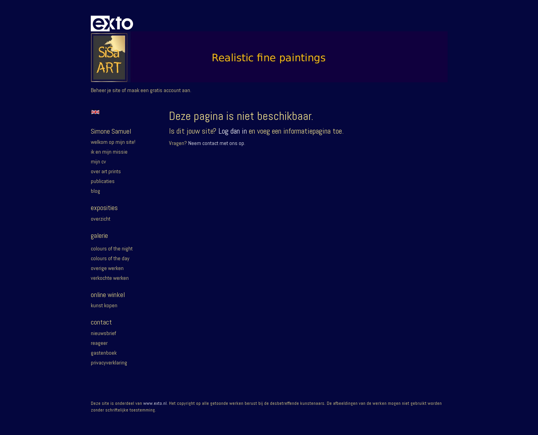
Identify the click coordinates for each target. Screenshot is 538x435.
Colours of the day (110, 258)
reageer (99, 342)
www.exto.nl (155, 403)
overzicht (100, 218)
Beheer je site (106, 90)
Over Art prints (106, 171)
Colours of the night (112, 248)
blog (95, 190)
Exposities (104, 207)
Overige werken (107, 268)
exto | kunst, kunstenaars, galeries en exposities (113, 23)
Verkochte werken (110, 277)
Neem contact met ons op (216, 143)
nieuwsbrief (103, 333)
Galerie (99, 235)
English (95, 112)
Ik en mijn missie (109, 151)
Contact (101, 321)
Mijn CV (98, 161)
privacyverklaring (109, 362)
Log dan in (232, 131)
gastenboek (104, 352)
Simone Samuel (111, 131)
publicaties (103, 181)
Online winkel (108, 294)
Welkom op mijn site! (113, 141)
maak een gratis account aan (158, 90)
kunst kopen (104, 305)
